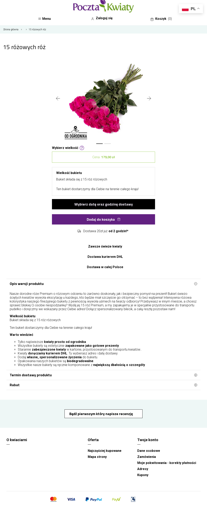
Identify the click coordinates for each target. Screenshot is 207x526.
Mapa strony (97, 457)
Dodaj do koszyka (103, 219)
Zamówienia (146, 457)
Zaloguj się (102, 18)
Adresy (142, 469)
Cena (103, 157)
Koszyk (161, 19)
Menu (44, 19)
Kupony (142, 475)
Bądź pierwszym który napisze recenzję (101, 413)
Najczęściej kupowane (104, 451)
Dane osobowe (148, 451)
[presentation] (58, 98)
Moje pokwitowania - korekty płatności (166, 463)
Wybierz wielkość (68, 147)
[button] (99, 143)
